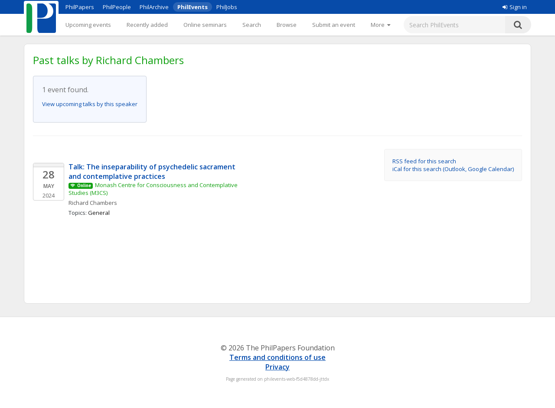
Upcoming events (88, 25)
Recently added (147, 25)
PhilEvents (192, 7)
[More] (380, 24)
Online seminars (205, 25)
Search (251, 25)
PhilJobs (226, 7)
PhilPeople (117, 7)
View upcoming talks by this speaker (89, 104)
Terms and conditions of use (277, 357)
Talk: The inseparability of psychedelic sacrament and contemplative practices (153, 171)
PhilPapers (79, 7)
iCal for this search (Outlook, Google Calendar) (453, 169)
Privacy (277, 367)
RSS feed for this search (424, 161)
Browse (287, 25)
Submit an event (333, 25)
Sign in (515, 7)
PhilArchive (154, 7)
